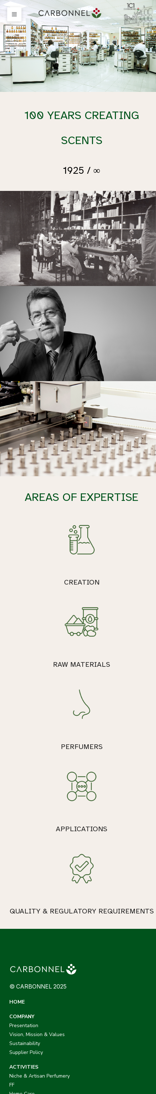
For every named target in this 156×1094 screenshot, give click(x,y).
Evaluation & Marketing (112, 968)
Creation (95, 924)
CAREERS (21, 983)
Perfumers (97, 933)
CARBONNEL (24, 1012)
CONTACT (22, 998)
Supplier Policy (103, 900)
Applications (100, 950)
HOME (17, 864)
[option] (78, 46)
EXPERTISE (99, 915)
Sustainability (101, 891)
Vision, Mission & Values (113, 882)
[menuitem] (71, 13)
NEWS (93, 983)
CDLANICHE (24, 1040)
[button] (14, 14)
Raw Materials (102, 941)
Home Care (22, 941)
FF (11, 933)
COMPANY (98, 864)
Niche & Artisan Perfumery (39, 924)
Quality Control (103, 959)
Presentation (100, 873)
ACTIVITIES (23, 915)
